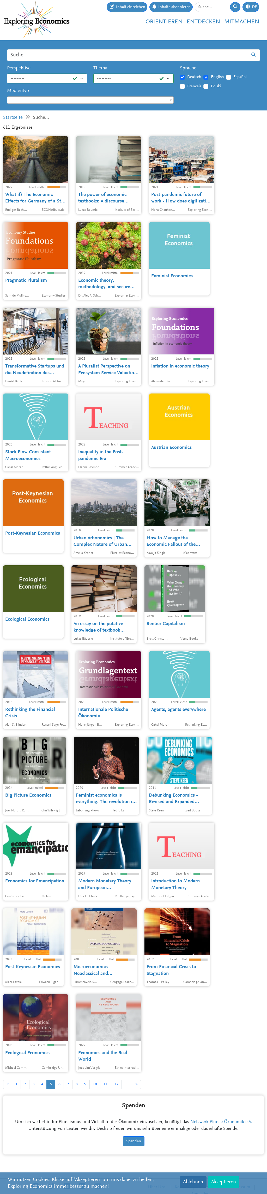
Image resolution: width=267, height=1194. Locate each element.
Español (240, 77)
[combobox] (90, 100)
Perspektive (19, 68)
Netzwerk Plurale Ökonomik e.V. (221, 1122)
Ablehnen (193, 1182)
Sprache (188, 68)
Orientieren (164, 22)
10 (95, 1084)
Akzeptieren (223, 1182)
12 (116, 1084)
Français (194, 86)
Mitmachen (241, 22)
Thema (100, 68)
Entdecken (203, 22)
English (217, 77)
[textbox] (90, 100)
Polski (216, 86)
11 (106, 1084)
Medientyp (18, 90)
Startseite (13, 117)
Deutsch (194, 77)
